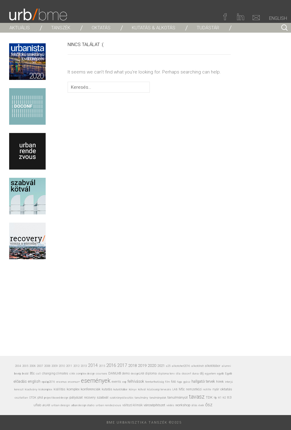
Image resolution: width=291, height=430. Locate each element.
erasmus (61, 381)
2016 (111, 365)
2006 (33, 365)
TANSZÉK (60, 27)
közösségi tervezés (159, 389)
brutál (25, 373)
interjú (229, 381)
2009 (54, 365)
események (95, 380)
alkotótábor (212, 365)
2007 (40, 365)
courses (101, 373)
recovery (90, 397)
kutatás (107, 389)
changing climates (55, 373)
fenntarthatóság (154, 381)
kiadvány (31, 389)
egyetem (210, 373)
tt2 (224, 397)
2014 (93, 365)
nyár (215, 389)
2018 (132, 365)
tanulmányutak (157, 397)
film (167, 381)
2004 (18, 365)
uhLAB (46, 405)
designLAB (137, 373)
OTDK (32, 397)
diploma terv (166, 373)
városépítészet (154, 405)
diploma (151, 373)
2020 (152, 365)
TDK (209, 397)
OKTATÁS (101, 27)
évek (201, 405)
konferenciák (90, 389)
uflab (37, 405)
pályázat (76, 397)
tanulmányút (177, 398)
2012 (76, 365)
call (38, 373)
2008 (47, 365)
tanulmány (141, 397)
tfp (215, 397)
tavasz (197, 396)
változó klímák (132, 405)
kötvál (142, 389)
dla (178, 373)
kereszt (18, 389)
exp (124, 381)
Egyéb (228, 373)
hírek (220, 381)
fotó (173, 382)
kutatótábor (121, 389)
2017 (122, 365)
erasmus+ (74, 381)
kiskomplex (45, 389)
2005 (25, 365)
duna (195, 373)
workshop (182, 405)
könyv (133, 389)
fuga (179, 381)
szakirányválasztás (121, 397)
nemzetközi (194, 389)
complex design (85, 373)
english (34, 381)
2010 (62, 365)
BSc (32, 373)
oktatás (226, 389)
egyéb (220, 373)
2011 (69, 365)
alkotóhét (197, 365)
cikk (72, 373)
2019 (142, 365)
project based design (56, 397)
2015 (102, 365)
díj (202, 373)
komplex (73, 389)
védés (170, 405)
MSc (182, 389)
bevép (17, 373)
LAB (174, 389)
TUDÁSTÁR (208, 27)
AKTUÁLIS (19, 27)
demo (126, 373)
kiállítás (59, 389)
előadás (20, 381)
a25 (168, 365)
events (116, 382)
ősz (208, 404)
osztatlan (21, 397)
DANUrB (114, 373)
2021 (161, 366)
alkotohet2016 (181, 365)
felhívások (136, 381)
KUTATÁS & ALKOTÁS (153, 27)
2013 (84, 365)
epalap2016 (48, 381)
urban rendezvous (108, 405)
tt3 (229, 398)
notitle (207, 389)
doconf (186, 373)
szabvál (102, 398)
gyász (186, 381)
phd (40, 397)
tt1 (219, 397)
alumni (226, 365)
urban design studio (82, 405)
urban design (60, 405)
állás (194, 405)
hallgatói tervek (203, 381)
